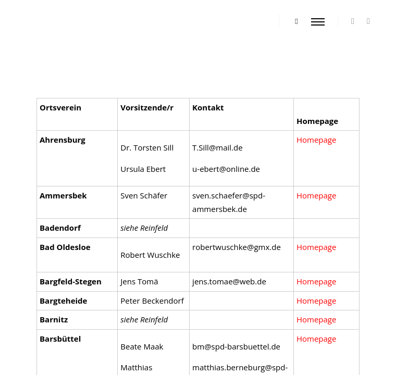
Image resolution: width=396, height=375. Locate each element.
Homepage (316, 300)
